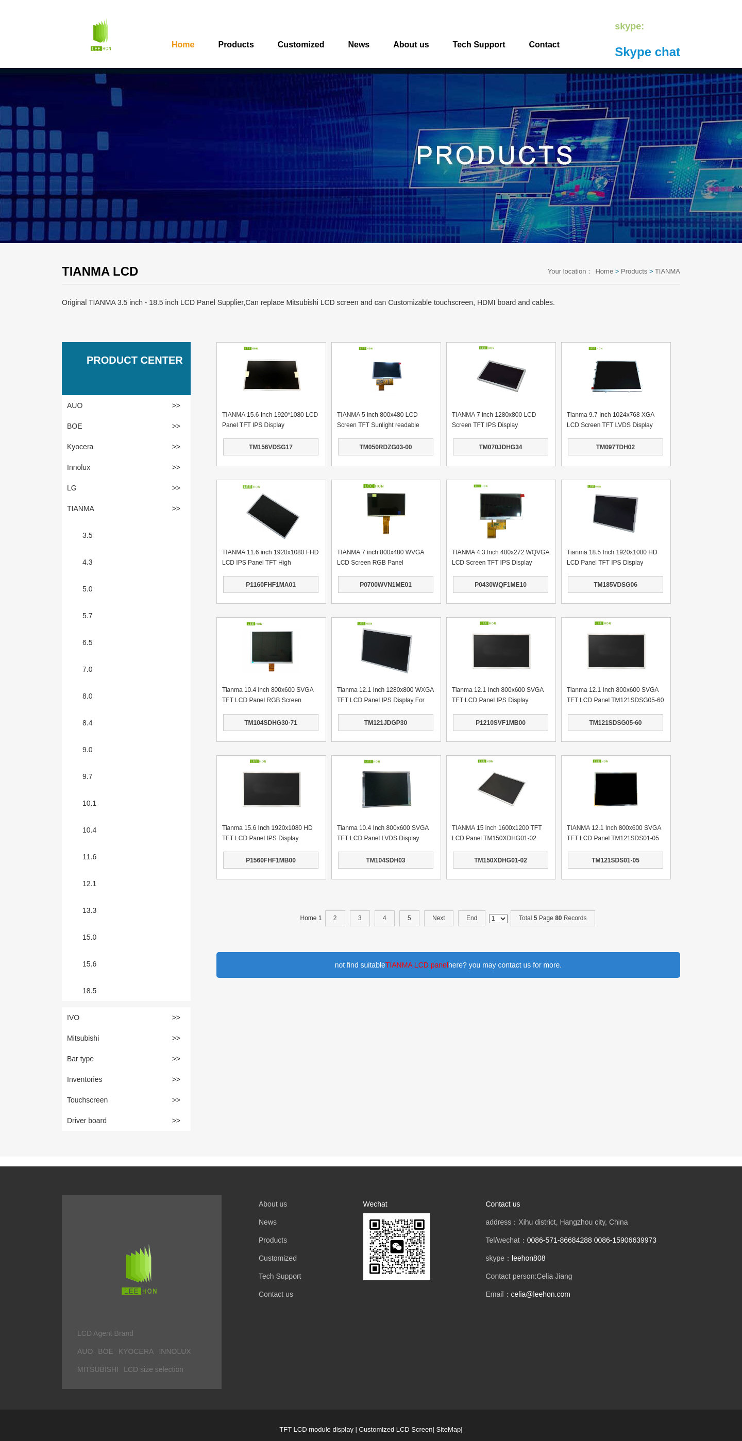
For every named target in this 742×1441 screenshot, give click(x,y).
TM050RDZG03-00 (385, 447)
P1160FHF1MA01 (271, 584)
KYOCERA (136, 1351)
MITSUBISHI (98, 1369)
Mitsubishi (123, 1038)
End (471, 918)
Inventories (123, 1079)
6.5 (87, 642)
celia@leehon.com (540, 1294)
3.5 (87, 535)
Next (438, 918)
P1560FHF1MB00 (271, 860)
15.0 (89, 937)
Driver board (123, 1120)
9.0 (87, 749)
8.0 (87, 696)
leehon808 (528, 1258)
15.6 (89, 964)
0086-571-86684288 (559, 1240)
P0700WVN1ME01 (386, 584)
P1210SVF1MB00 (501, 722)
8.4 (87, 723)
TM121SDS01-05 (615, 860)
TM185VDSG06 (615, 584)
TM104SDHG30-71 (270, 722)
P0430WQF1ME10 (501, 584)
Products (236, 44)
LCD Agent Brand (105, 1333)
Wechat (375, 1204)
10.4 (89, 830)
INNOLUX (175, 1351)
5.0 (87, 589)
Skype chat (647, 52)
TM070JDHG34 (500, 447)
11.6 (89, 857)
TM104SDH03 (385, 860)
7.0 (87, 669)
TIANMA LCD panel (416, 965)
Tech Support (479, 44)
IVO (123, 1017)
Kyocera (123, 446)
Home (183, 44)
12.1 (89, 883)
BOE (123, 426)
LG (123, 488)
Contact (544, 44)
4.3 (87, 562)
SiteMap (448, 1429)
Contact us (276, 1294)
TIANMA (667, 271)
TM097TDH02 (615, 447)
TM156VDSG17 (271, 447)
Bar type (123, 1058)
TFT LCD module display (316, 1429)
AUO (123, 405)
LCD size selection (153, 1369)
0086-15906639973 (625, 1240)
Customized (301, 44)
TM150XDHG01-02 (500, 860)
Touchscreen (123, 1100)
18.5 (89, 991)
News (358, 44)
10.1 (89, 803)
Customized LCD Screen (396, 1429)
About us (411, 44)
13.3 (89, 910)
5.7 (87, 616)
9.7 (87, 776)
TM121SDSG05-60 (615, 722)
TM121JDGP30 (385, 722)
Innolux (123, 467)
